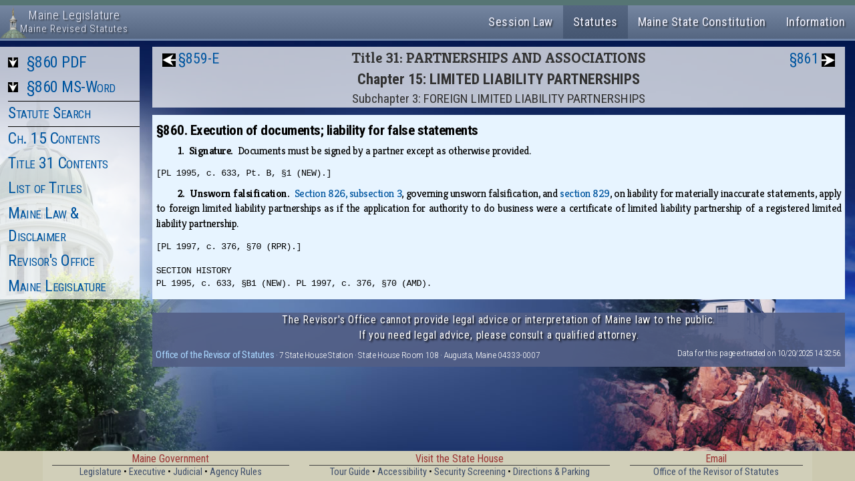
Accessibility (402, 472)
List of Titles (44, 187)
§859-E (198, 58)
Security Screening (470, 472)
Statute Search (49, 113)
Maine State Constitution (702, 22)
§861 (804, 58)
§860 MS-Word (71, 86)
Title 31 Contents (58, 163)
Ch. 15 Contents (54, 138)
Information (816, 22)
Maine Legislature (57, 286)
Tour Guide (350, 472)
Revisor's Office (51, 260)
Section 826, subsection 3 (348, 193)
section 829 (585, 193)
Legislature (100, 472)
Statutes (595, 22)
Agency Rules (236, 472)
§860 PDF (57, 62)
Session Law (520, 22)
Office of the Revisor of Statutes (215, 355)
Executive (147, 472)
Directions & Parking (551, 472)
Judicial (187, 472)
